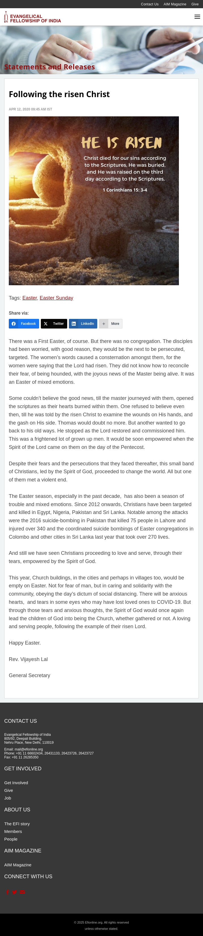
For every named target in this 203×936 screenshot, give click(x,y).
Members (13, 831)
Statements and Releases (49, 66)
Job (7, 798)
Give (195, 4)
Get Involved (16, 782)
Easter (29, 298)
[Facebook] (24, 324)
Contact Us (149, 4)
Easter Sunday (56, 298)
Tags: (15, 298)
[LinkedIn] (83, 324)
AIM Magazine (175, 4)
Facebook (7, 892)
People (11, 839)
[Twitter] (54, 324)
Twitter (14, 892)
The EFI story (17, 823)
